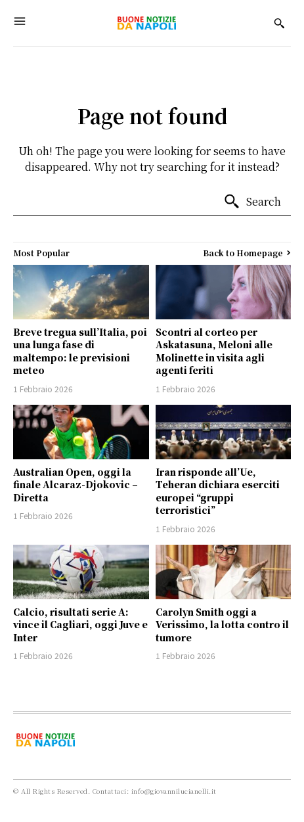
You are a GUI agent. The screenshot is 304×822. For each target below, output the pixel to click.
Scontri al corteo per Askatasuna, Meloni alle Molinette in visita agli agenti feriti (214, 351)
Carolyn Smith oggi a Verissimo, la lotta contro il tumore (222, 624)
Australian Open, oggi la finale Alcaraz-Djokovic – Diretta (75, 484)
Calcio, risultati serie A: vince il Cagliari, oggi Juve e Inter (80, 624)
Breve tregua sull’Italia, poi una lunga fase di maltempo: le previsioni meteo (80, 351)
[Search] (252, 202)
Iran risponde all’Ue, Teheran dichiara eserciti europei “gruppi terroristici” (218, 491)
